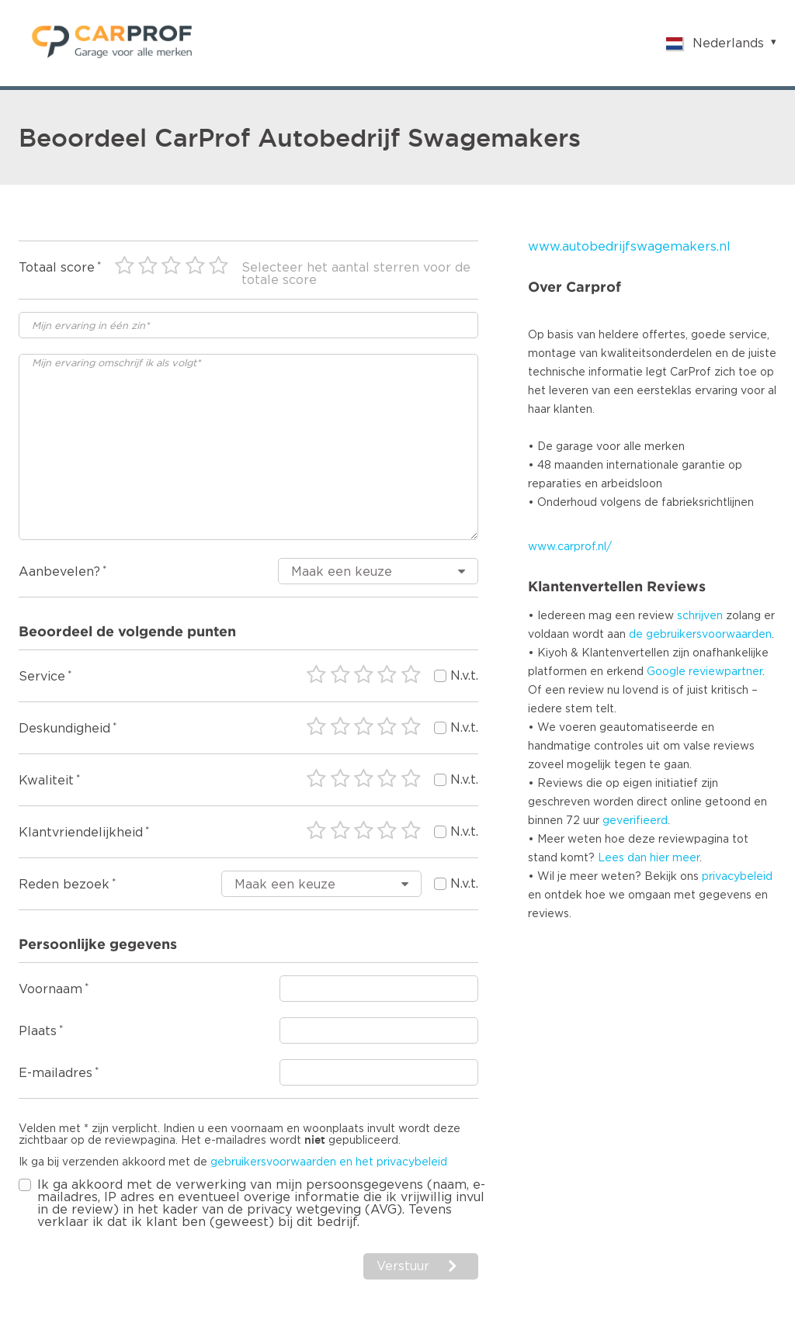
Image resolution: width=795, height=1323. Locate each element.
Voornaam (50, 989)
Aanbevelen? (59, 572)
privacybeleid (737, 876)
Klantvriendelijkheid (81, 832)
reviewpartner (725, 672)
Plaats (38, 1031)
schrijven (700, 616)
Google (666, 672)
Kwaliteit (46, 780)
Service (42, 676)
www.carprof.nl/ (570, 547)
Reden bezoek (64, 884)
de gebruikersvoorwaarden (700, 634)
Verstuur (403, 1266)
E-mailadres (55, 1073)
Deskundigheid (64, 728)
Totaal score (57, 267)
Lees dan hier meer (649, 858)
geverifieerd (635, 821)
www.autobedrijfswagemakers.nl (629, 247)
